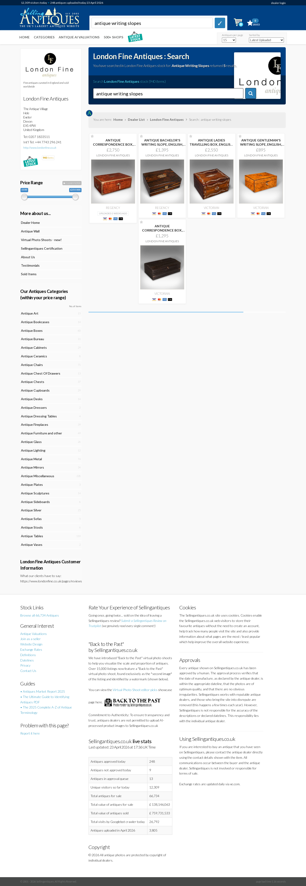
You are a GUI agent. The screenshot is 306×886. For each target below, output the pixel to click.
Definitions (28, 655)
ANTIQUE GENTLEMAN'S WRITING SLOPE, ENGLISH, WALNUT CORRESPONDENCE (261, 146)
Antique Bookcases (35, 322)
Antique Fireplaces (34, 424)
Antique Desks (32, 399)
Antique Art (29, 313)
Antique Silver (31, 510)
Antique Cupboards (35, 390)
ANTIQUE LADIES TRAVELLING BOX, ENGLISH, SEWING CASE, (212, 144)
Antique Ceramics (34, 356)
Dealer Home (30, 223)
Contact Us (28, 671)
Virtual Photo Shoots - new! (41, 240)
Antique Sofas (31, 519)
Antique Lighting (33, 450)
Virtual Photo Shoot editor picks (135, 690)
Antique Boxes (32, 330)
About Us (28, 257)
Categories (44, 37)
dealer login (278, 3)
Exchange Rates (31, 649)
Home (24, 37)
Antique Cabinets (34, 347)
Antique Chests (32, 382)
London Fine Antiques (167, 119)
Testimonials (30, 265)
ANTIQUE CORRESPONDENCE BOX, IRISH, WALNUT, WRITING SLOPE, (113, 146)
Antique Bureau (32, 339)
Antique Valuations (33, 634)
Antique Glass (31, 442)
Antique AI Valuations (79, 37)
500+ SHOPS (113, 37)
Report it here (30, 733)
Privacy (25, 665)
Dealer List (136, 119)
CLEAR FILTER (72, 183)
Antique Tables (32, 536)
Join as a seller (30, 639)
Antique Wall (30, 231)
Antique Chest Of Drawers (40, 373)
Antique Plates (32, 485)
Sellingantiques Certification (41, 248)
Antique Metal (31, 459)
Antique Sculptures (35, 493)
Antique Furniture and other (41, 433)
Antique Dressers (34, 407)
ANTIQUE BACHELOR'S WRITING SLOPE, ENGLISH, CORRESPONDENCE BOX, (162, 144)
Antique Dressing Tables (39, 416)
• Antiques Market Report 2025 (42, 691)
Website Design (31, 644)
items (48, 157)
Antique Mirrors (32, 467)
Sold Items (29, 274)
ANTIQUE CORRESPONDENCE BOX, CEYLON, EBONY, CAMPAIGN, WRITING (162, 232)
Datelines (27, 660)
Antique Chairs (32, 365)
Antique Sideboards (35, 502)
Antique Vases (31, 545)
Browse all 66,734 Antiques (39, 615)
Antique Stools (32, 527)
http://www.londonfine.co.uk (39, 147)
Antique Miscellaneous (37, 476)
